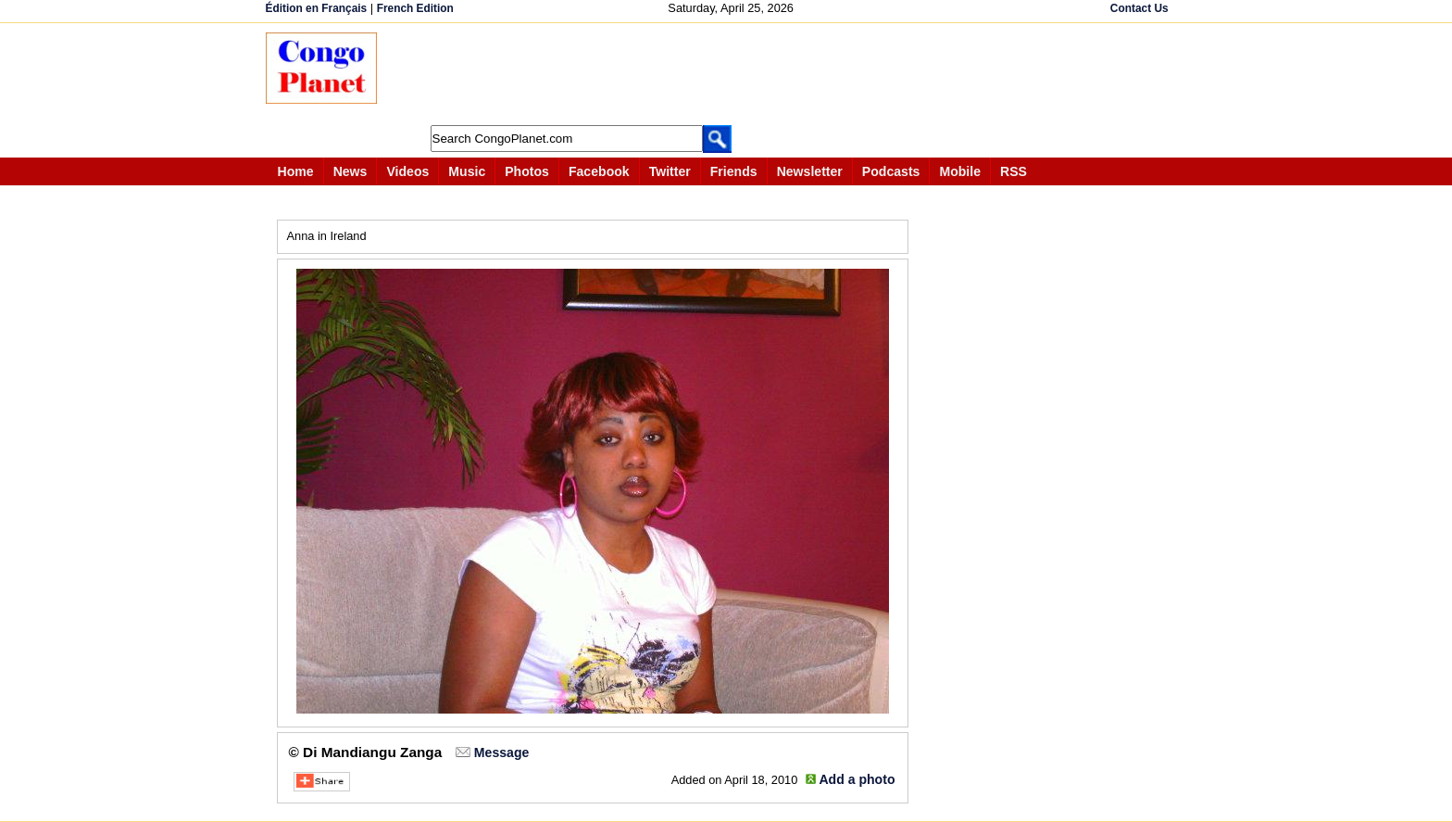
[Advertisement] (732, 74)
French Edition (415, 8)
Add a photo (857, 779)
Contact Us (1139, 8)
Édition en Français (317, 8)
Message (501, 752)
